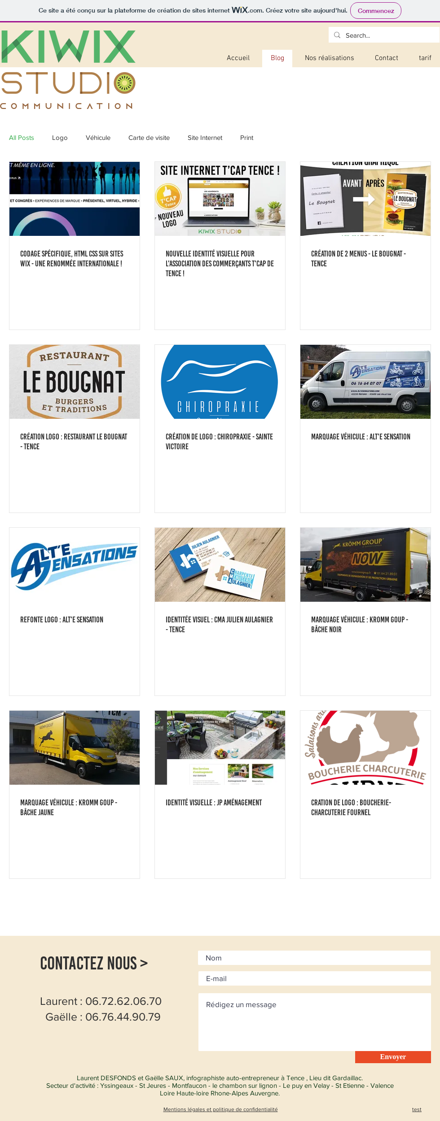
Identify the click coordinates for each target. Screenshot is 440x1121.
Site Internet (205, 137)
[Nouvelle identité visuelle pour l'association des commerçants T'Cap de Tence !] (220, 199)
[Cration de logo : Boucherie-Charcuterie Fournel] (365, 748)
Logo (60, 137)
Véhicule (98, 137)
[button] (330, 58)
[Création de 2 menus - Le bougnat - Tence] (365, 199)
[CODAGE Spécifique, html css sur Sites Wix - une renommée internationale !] (74, 199)
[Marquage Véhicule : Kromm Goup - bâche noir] (365, 565)
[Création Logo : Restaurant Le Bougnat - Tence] (74, 382)
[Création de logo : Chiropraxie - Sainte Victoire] (220, 382)
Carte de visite (149, 137)
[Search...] (383, 35)
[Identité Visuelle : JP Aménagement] (220, 748)
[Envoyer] (393, 1057)
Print (246, 137)
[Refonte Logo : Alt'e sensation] (74, 565)
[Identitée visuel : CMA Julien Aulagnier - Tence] (220, 565)
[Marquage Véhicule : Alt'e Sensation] (365, 382)
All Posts (21, 137)
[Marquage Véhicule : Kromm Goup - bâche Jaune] (74, 748)
